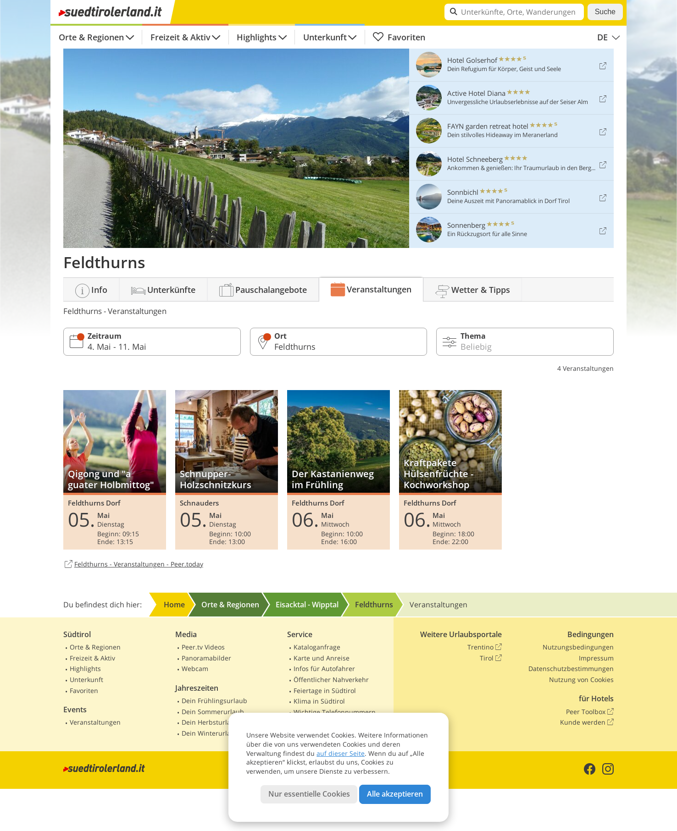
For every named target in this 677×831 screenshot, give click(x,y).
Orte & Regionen (91, 37)
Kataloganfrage (317, 647)
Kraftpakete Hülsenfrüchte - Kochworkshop (450, 470)
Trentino (484, 647)
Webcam (195, 668)
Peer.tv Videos (203, 647)
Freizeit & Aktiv (180, 37)
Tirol (491, 658)
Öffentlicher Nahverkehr (331, 679)
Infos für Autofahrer (324, 668)
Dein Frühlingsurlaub (214, 700)
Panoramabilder (206, 658)
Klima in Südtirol (319, 701)
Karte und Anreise (322, 658)
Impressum (596, 658)
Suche (605, 12)
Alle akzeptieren (395, 794)
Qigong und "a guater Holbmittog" (114, 470)
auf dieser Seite (340, 753)
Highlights (257, 37)
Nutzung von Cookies (581, 679)
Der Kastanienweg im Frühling (338, 470)
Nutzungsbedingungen (578, 647)
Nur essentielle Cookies (309, 794)
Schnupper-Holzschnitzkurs (226, 470)
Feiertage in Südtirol (325, 690)
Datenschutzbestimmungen (571, 668)
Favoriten (399, 37)
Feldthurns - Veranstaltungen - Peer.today (133, 565)
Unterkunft (325, 37)
